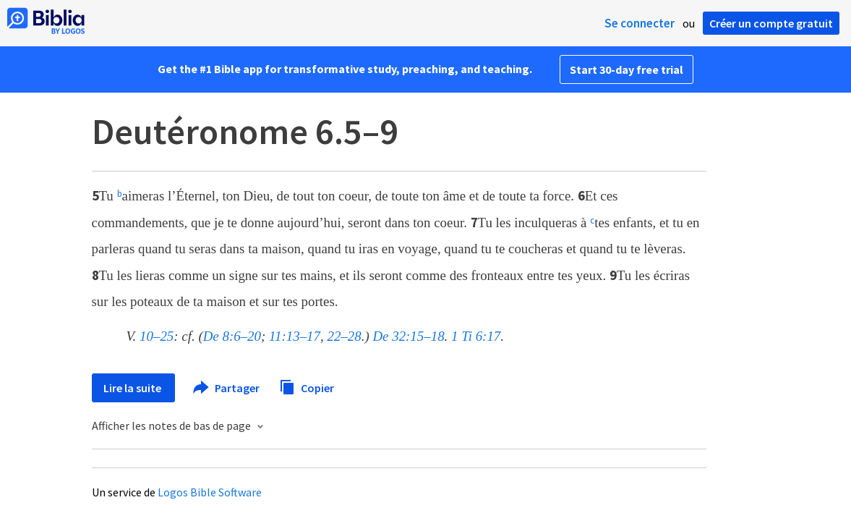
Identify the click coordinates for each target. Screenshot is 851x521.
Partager (227, 388)
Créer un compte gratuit (771, 23)
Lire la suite (133, 388)
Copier (306, 386)
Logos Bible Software (210, 492)
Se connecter (639, 23)
